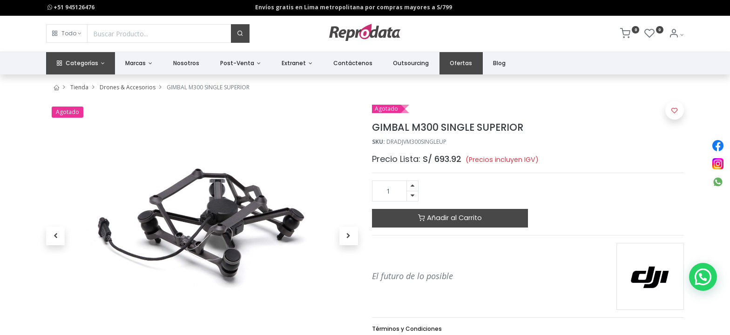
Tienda (79, 87)
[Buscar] (240, 33)
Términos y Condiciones (407, 329)
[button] (67, 33)
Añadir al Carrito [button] (450, 217)
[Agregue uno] (412, 186)
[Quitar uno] (412, 196)
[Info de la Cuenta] (676, 35)
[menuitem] (186, 63)
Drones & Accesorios (127, 87)
